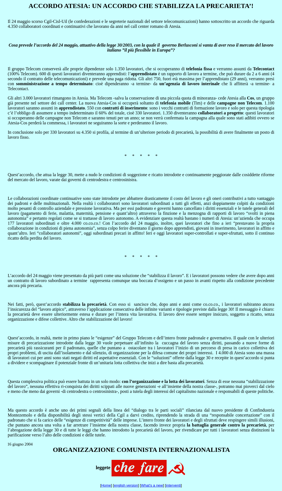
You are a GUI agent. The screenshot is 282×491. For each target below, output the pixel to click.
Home (106, 485)
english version (126, 485)
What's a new (152, 485)
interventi (173, 485)
